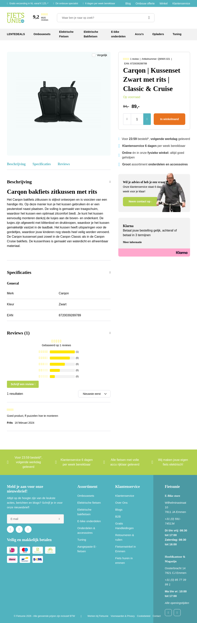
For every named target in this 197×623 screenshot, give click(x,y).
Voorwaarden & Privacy (123, 616)
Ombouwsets (85, 495)
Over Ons (121, 502)
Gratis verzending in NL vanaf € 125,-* (28, 3)
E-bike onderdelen (89, 521)
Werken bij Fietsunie (98, 616)
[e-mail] (35, 519)
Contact (156, 616)
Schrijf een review (22, 384)
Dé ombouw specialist (67, 3)
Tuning (81, 539)
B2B (118, 516)
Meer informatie (132, 242)
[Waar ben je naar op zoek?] (105, 17)
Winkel (163, 3)
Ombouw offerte (145, 3)
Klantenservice (181, 3)
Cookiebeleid (143, 616)
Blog (128, 3)
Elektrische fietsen (89, 502)
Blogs (119, 509)
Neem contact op (139, 201)
